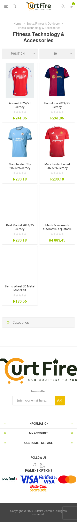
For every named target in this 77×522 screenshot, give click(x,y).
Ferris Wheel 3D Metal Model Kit (19, 288)
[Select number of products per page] (57, 54)
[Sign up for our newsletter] (33, 400)
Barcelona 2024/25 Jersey (57, 105)
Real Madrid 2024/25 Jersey (20, 227)
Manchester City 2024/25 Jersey (20, 166)
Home (18, 23)
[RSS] (42, 465)
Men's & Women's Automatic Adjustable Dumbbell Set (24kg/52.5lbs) (57, 231)
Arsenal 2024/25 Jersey (20, 105)
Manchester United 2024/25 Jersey (57, 166)
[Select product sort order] (20, 54)
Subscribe (60, 400)
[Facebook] (34, 465)
